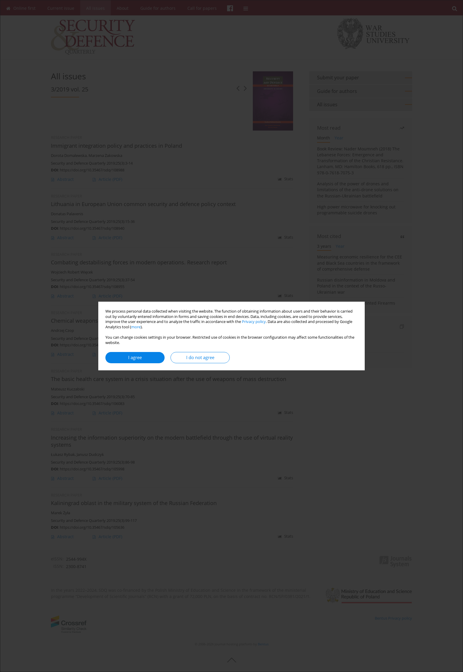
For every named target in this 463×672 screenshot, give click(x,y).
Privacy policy (254, 321)
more (136, 326)
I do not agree (200, 357)
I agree (135, 357)
